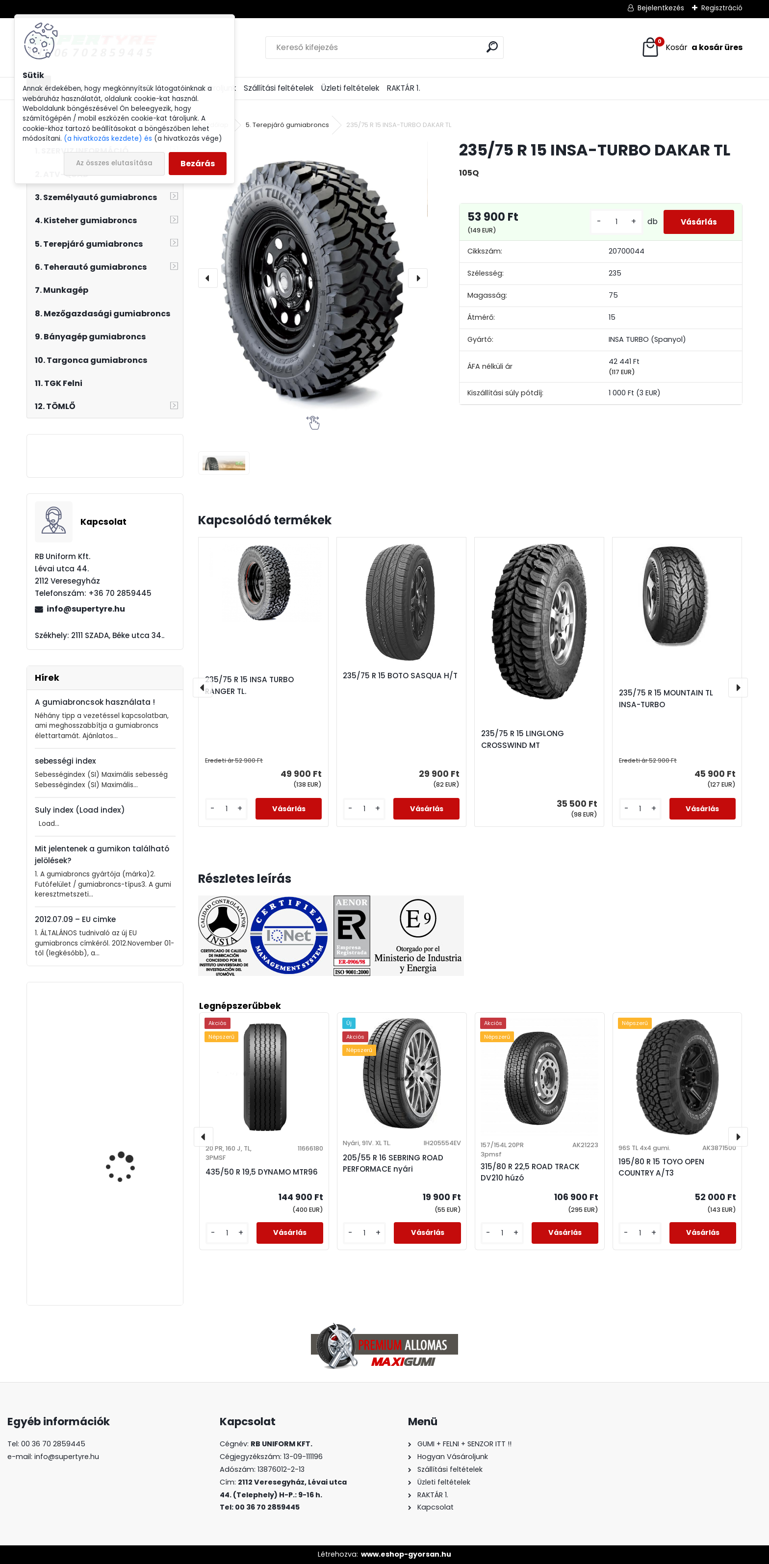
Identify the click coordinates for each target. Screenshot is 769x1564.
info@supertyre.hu (86, 609)
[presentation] (208, 278)
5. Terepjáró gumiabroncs (287, 124)
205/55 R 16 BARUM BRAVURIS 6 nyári (123, 1126)
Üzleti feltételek (350, 88)
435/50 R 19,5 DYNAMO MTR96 (261, 1172)
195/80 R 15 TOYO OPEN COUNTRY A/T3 (661, 1167)
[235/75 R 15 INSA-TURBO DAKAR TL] (312, 278)
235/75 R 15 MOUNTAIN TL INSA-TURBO (666, 699)
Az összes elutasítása (114, 163)
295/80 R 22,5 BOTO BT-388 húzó (132, 1042)
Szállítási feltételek (278, 88)
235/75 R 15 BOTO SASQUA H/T (400, 675)
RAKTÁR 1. (403, 88)
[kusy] (610, 222)
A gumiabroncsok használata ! (95, 702)
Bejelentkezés (661, 8)
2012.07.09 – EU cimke (75, 919)
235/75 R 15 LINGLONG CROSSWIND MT (522, 739)
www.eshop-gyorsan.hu (406, 1554)
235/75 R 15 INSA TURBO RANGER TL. (249, 685)
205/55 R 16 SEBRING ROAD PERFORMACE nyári (393, 1163)
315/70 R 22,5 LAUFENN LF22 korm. (129, 1257)
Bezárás (197, 163)
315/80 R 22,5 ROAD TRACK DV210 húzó (530, 1172)
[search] (492, 46)
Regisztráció (722, 8)
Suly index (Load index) (80, 810)
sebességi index (65, 761)
